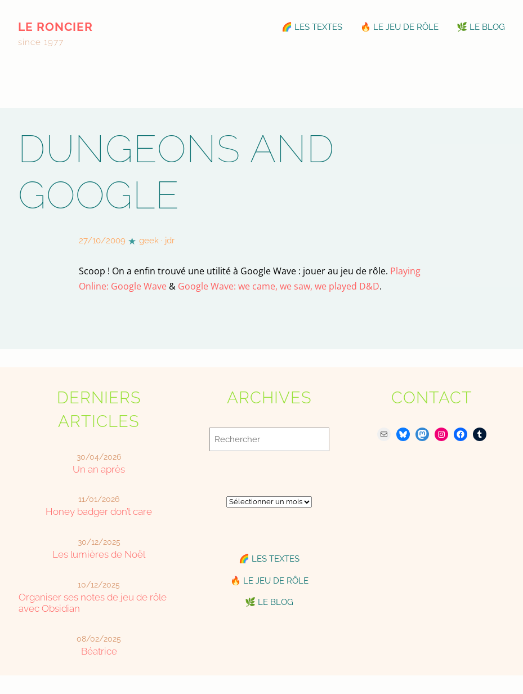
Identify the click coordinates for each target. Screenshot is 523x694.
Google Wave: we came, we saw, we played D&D (278, 285)
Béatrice (99, 651)
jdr (170, 240)
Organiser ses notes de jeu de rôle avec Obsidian (93, 603)
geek (149, 240)
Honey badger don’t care (99, 511)
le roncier (55, 27)
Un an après (99, 469)
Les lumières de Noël (98, 554)
